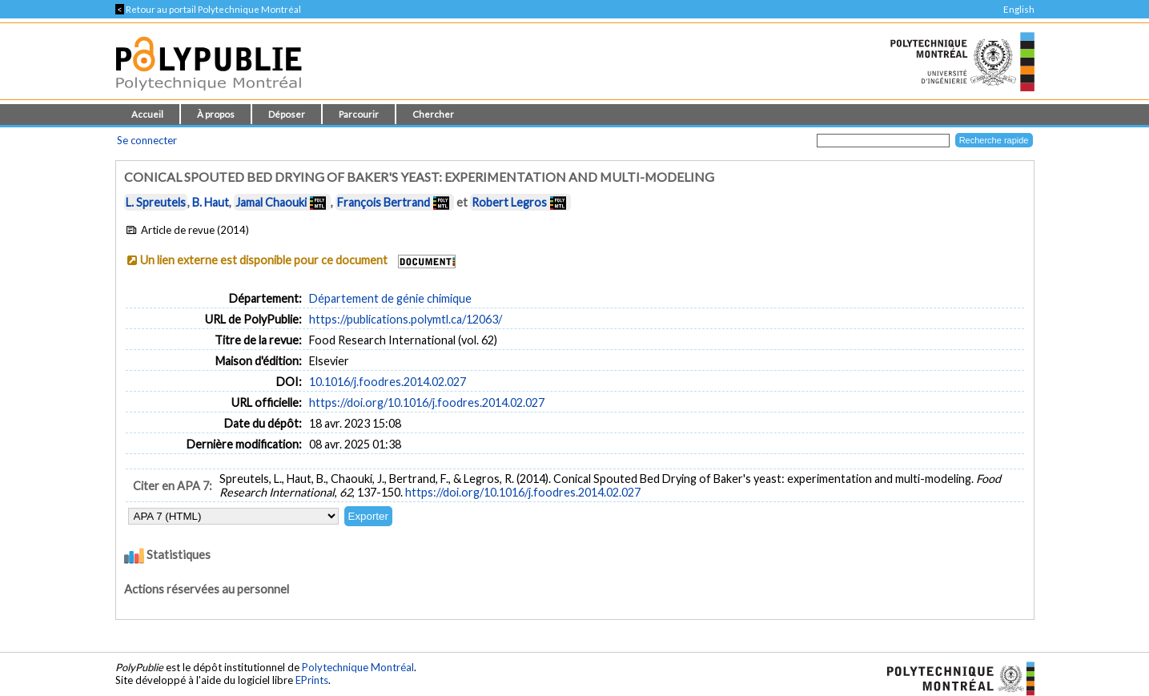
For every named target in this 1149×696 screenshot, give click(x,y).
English (1019, 9)
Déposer (286, 114)
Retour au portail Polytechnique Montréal (208, 9)
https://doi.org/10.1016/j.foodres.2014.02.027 (426, 402)
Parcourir (359, 114)
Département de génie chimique (390, 298)
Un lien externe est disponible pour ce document (264, 260)
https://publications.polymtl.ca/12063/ (405, 319)
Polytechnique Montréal (358, 667)
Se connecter (147, 140)
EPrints (311, 680)
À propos (216, 114)
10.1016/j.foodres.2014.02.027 (387, 381)
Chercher (433, 114)
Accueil (147, 114)
